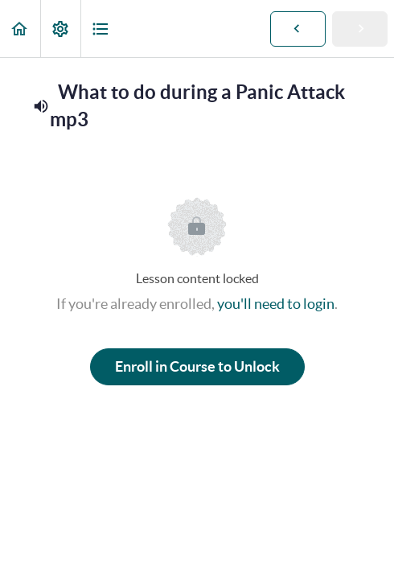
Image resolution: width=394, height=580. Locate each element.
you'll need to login (275, 303)
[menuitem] (60, 28)
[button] (20, 28)
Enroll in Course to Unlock (197, 366)
